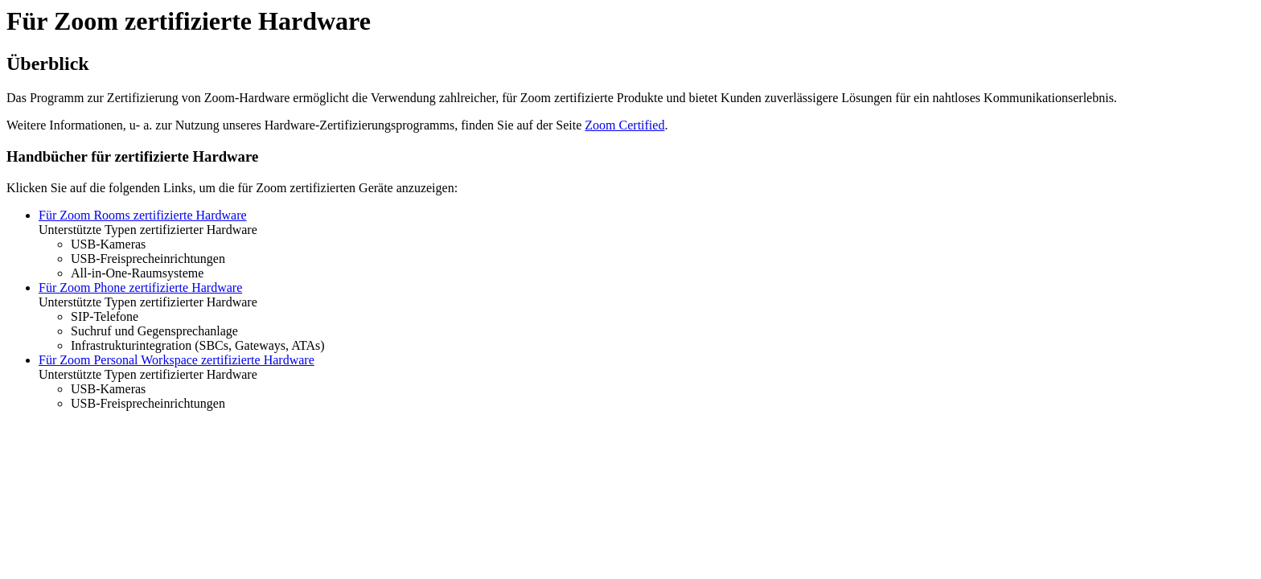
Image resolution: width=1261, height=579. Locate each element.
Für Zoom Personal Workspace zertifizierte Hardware (176, 360)
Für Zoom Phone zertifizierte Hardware (140, 287)
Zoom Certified (624, 125)
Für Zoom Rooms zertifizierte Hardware (143, 215)
